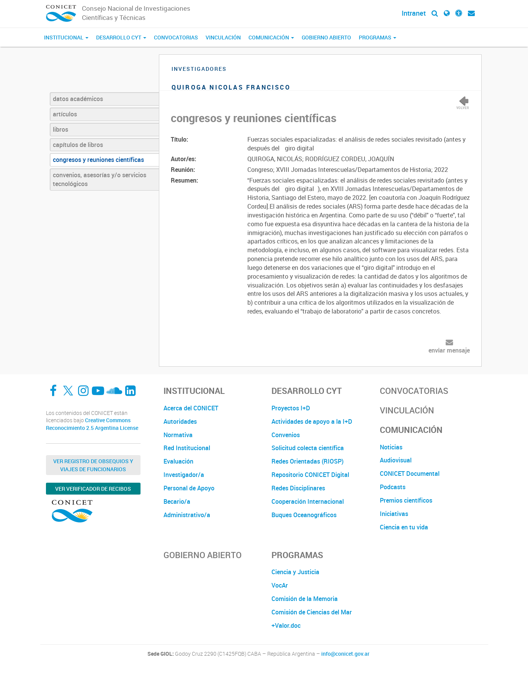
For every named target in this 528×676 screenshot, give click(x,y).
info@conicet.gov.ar (345, 653)
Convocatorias (176, 37)
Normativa (178, 435)
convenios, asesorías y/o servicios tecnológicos (99, 179)
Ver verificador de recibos (93, 488)
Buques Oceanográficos (304, 515)
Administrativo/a (186, 515)
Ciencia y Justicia (295, 572)
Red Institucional (186, 448)
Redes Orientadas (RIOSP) (307, 461)
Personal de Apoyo (188, 488)
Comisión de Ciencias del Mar (311, 612)
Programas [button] (377, 37)
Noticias (391, 447)
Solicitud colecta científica (307, 448)
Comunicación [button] (271, 37)
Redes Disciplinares (298, 488)
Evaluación (178, 461)
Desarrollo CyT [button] (121, 37)
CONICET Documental (410, 473)
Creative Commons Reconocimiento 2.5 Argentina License (92, 424)
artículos (65, 114)
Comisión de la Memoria (304, 598)
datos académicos (78, 99)
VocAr (279, 585)
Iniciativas (394, 513)
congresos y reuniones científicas (98, 159)
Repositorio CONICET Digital (310, 474)
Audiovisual (396, 460)
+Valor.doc (286, 625)
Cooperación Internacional (307, 501)
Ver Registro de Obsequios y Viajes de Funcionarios (93, 465)
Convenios (285, 435)
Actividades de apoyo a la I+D (311, 421)
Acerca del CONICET (190, 408)
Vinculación (223, 37)
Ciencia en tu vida (404, 527)
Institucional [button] (66, 37)
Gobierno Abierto (326, 37)
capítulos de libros (78, 144)
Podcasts (392, 487)
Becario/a (176, 501)
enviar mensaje (449, 350)
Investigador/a (183, 474)
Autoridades (180, 421)
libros (60, 129)
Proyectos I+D (290, 408)
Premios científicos (406, 500)
